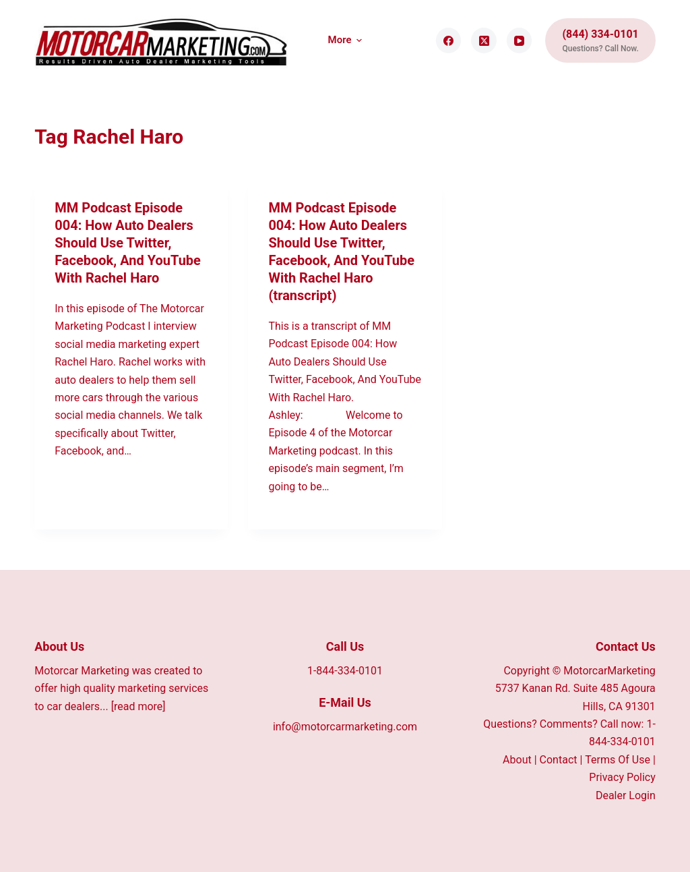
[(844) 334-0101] (600, 40)
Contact (558, 759)
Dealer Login (626, 795)
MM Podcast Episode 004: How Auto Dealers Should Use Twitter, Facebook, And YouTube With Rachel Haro (128, 243)
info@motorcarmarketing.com (345, 726)
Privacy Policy (622, 777)
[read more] (138, 706)
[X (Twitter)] (484, 40)
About (517, 759)
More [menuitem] (345, 40)
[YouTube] (519, 40)
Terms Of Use (617, 759)
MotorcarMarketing (609, 670)
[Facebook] (449, 40)
